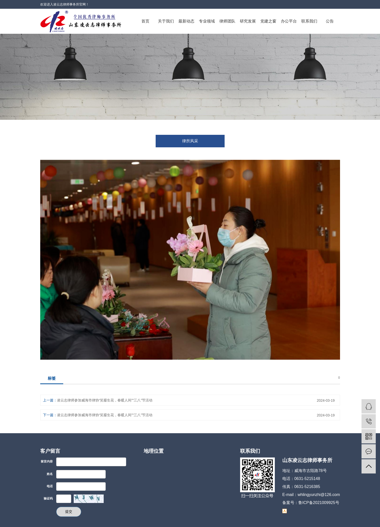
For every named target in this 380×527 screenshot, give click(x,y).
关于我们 (166, 21)
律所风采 (190, 141)
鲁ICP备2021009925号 (318, 502)
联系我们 (309, 21)
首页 (145, 21)
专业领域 (207, 21)
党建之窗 (268, 21)
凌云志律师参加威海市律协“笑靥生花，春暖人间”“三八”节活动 (105, 400)
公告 (330, 21)
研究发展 (248, 21)
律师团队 (227, 21)
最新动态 (186, 21)
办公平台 (289, 21)
